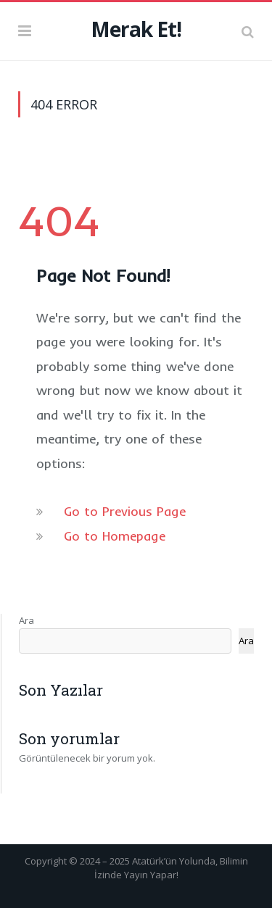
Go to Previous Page (125, 511)
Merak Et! (136, 29)
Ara (26, 620)
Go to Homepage (114, 536)
